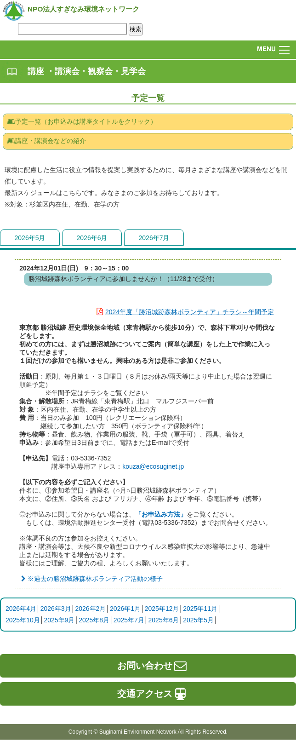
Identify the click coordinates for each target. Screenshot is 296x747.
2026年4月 (21, 608)
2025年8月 (94, 620)
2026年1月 (125, 608)
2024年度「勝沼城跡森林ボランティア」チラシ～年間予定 (183, 311)
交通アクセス (152, 694)
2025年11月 (200, 608)
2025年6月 (163, 620)
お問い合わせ (152, 666)
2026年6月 (92, 237)
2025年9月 (59, 620)
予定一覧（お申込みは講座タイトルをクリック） (82, 121)
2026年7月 (154, 237)
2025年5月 (198, 620)
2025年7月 (129, 620)
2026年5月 (30, 237)
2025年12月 (162, 608)
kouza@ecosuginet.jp (153, 466)
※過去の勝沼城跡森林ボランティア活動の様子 (91, 578)
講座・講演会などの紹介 (46, 140)
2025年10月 (23, 620)
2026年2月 (90, 608)
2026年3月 (55, 608)
